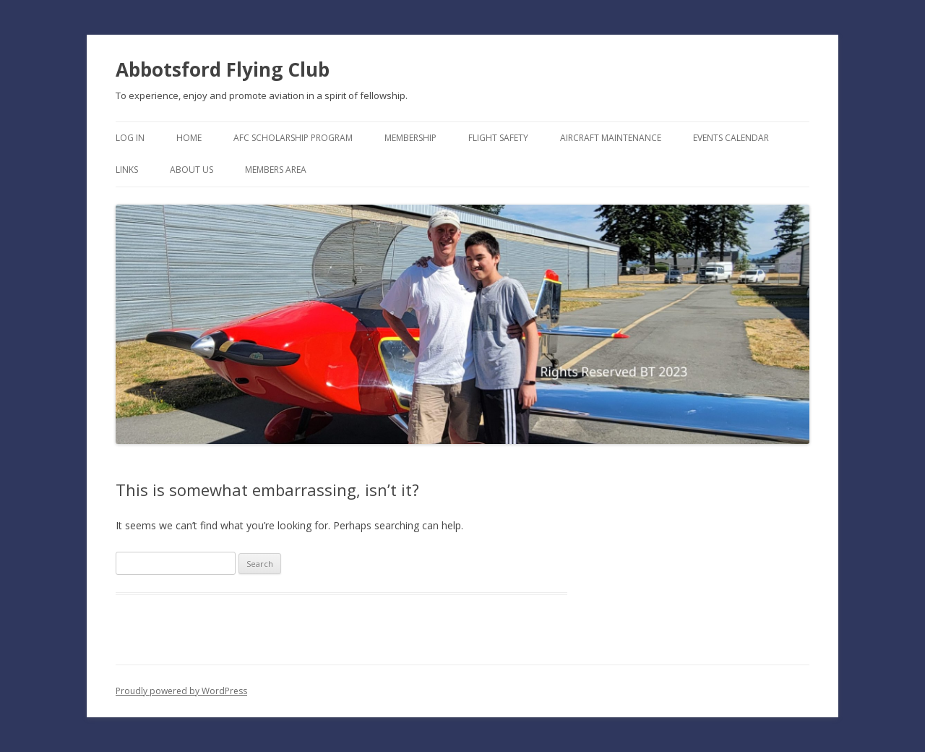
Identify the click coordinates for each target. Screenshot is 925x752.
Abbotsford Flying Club (223, 69)
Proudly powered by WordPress (181, 691)
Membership (410, 138)
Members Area (275, 169)
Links (127, 169)
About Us (191, 169)
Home (189, 138)
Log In (130, 138)
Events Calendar (731, 138)
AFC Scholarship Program (293, 138)
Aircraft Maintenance (610, 138)
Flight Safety (498, 138)
